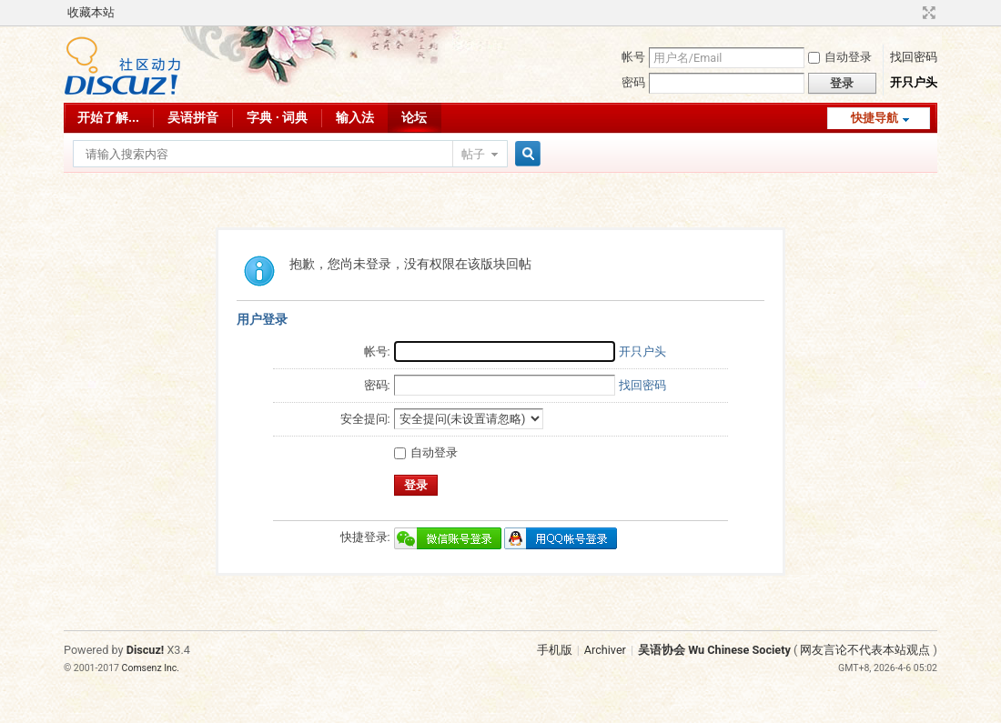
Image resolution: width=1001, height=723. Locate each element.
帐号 (633, 57)
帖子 (473, 154)
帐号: (377, 351)
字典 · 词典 (277, 117)
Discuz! (145, 650)
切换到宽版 (926, 13)
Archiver (605, 650)
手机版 (554, 650)
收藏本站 (91, 12)
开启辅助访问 (911, 13)
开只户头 (913, 82)
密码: (377, 385)
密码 (633, 82)
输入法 (355, 117)
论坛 (414, 117)
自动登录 (840, 57)
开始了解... (108, 117)
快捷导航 (874, 118)
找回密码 (913, 57)
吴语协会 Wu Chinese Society (714, 650)
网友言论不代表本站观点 (865, 650)
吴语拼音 (192, 117)
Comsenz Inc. (151, 668)
